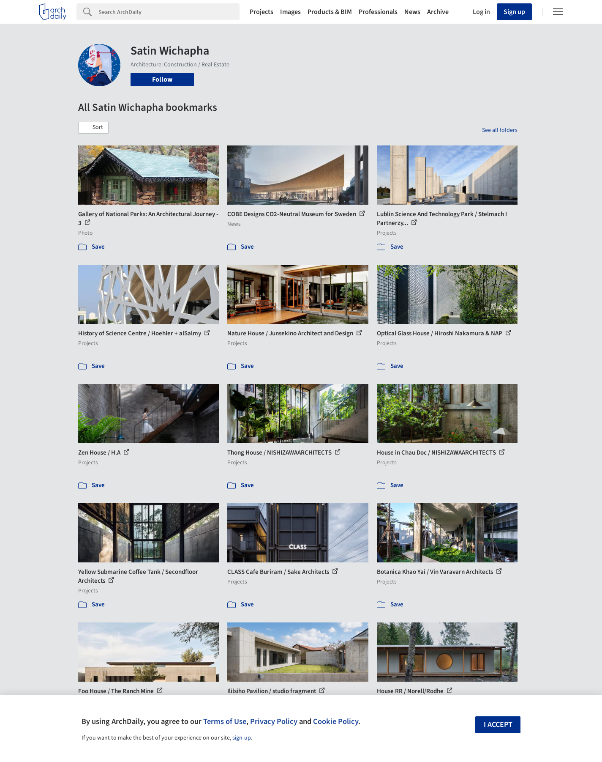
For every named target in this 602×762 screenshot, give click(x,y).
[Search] (169, 11)
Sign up (514, 11)
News (412, 11)
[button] (93, 128)
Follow (162, 79)
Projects (261, 11)
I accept (498, 724)
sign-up (241, 738)
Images (290, 11)
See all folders (500, 130)
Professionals (378, 11)
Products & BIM (330, 11)
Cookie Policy (335, 721)
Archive (438, 11)
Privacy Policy (273, 721)
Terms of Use (224, 721)
